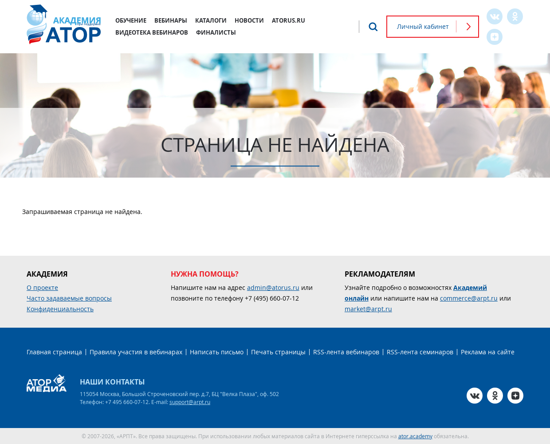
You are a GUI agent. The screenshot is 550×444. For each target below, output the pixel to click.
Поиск (373, 26)
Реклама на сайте (488, 352)
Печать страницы (278, 352)
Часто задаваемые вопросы (69, 298)
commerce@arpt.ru (469, 298)
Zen (495, 37)
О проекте (42, 287)
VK (495, 16)
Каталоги (211, 20)
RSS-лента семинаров (420, 352)
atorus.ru (288, 20)
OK (515, 16)
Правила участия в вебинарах (136, 352)
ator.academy (415, 436)
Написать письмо (217, 352)
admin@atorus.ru (273, 287)
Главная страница (54, 352)
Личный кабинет (423, 26)
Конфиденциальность (60, 309)
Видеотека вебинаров (151, 32)
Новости (249, 20)
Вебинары (170, 20)
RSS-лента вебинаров (346, 352)
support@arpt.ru (189, 401)
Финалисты (216, 32)
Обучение (130, 20)
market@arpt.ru (368, 309)
